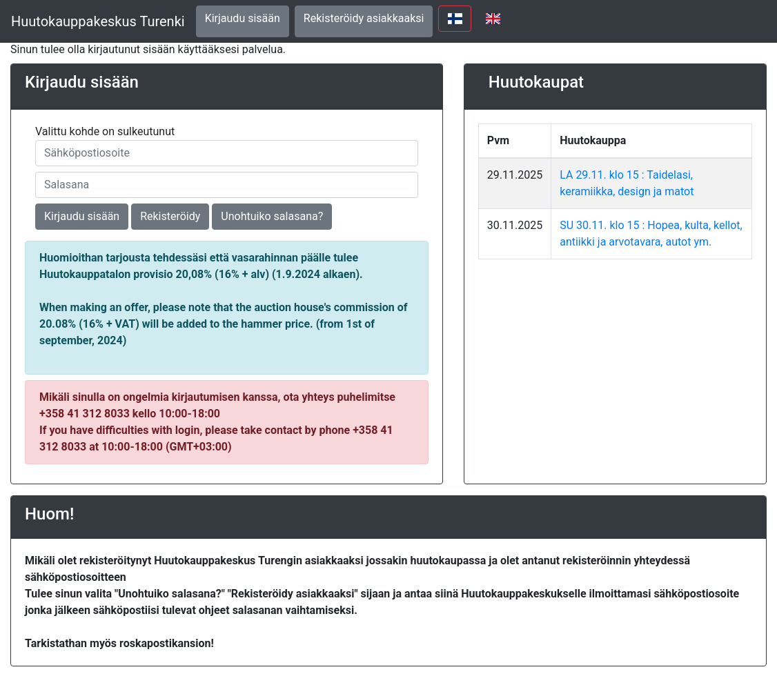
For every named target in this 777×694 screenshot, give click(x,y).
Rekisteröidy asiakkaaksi (364, 18)
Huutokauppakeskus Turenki (98, 21)
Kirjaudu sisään (242, 18)
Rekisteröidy (170, 216)
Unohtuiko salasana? (272, 216)
